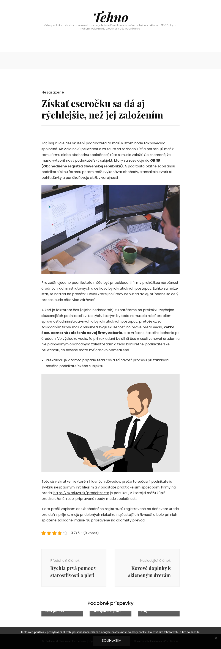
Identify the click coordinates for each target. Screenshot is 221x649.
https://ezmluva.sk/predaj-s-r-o (81, 492)
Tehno (110, 16)
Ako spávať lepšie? (107, 611)
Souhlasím (111, 640)
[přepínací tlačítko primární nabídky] (111, 47)
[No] (215, 638)
